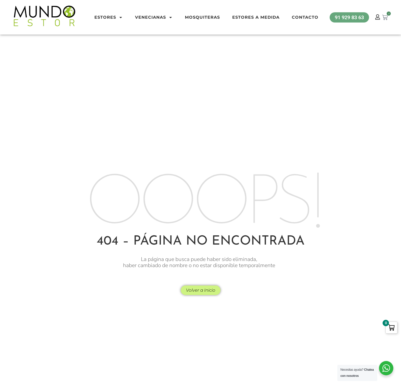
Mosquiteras (202, 17)
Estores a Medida (256, 17)
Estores (108, 17)
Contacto (305, 17)
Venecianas (154, 17)
